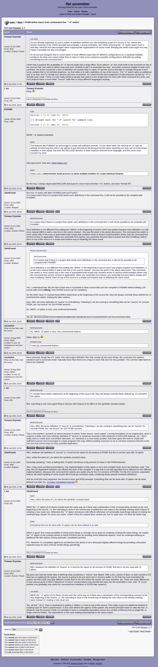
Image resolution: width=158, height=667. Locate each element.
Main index (55, 660)
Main (20, 22)
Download (65, 660)
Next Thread (145, 631)
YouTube (98, 663)
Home (70, 11)
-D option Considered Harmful (61, 482)
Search (76, 11)
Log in (93, 14)
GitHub (92, 663)
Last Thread (134, 631)
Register (84, 11)
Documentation (76, 660)
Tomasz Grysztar (77, 663)
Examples (87, 660)
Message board (99, 660)
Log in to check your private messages (74, 14)
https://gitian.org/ (59, 163)
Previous (17, 28)
